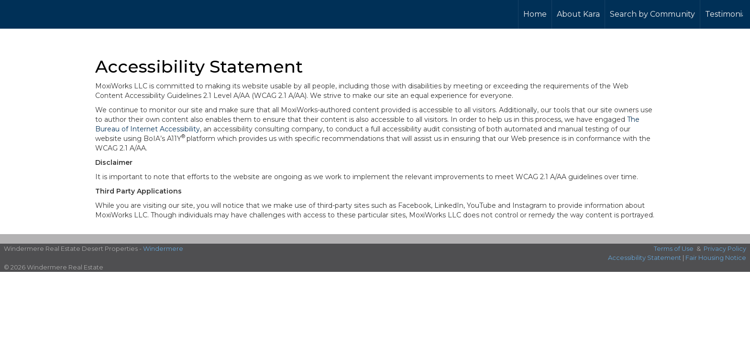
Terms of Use (674, 248)
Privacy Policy (725, 248)
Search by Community (652, 14)
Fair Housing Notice (715, 257)
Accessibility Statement (644, 257)
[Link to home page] (39, 13)
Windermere (163, 248)
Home (535, 14)
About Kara (578, 14)
